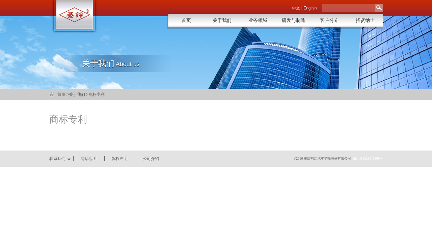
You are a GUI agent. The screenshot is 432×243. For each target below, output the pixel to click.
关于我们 (222, 20)
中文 (296, 8)
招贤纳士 (365, 20)
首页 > (63, 94)
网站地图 (88, 158)
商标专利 (96, 94)
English (310, 8)
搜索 (379, 8)
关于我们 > (78, 94)
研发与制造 (293, 20)
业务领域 (257, 20)
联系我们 (57, 158)
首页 (186, 20)
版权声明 (119, 158)
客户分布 (329, 20)
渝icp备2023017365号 (367, 158)
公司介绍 (151, 158)
